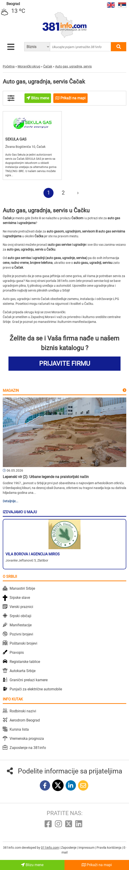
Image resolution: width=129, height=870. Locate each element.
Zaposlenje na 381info (28, 748)
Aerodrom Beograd (25, 720)
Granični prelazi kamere (29, 680)
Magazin (11, 390)
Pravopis (17, 652)
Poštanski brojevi (23, 643)
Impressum (86, 847)
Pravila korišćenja (109, 847)
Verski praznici (21, 607)
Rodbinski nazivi (23, 711)
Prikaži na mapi (97, 865)
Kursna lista (19, 729)
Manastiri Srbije (22, 588)
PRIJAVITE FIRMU (64, 363)
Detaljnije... (10, 501)
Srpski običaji (20, 616)
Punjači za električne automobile (36, 689)
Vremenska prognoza (27, 738)
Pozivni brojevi (21, 634)
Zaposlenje (69, 847)
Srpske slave (20, 597)
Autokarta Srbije (22, 671)
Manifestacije (21, 625)
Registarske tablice (25, 661)
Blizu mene (32, 865)
